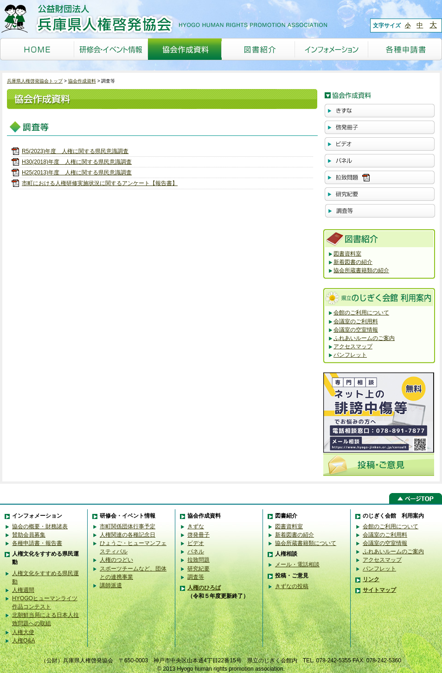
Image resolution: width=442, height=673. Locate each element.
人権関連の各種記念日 (127, 535)
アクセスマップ (352, 346)
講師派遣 (111, 585)
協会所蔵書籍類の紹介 (361, 270)
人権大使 (23, 632)
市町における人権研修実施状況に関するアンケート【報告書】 (100, 183)
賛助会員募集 (28, 535)
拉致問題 (198, 560)
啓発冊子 (198, 535)
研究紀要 (198, 568)
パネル (195, 551)
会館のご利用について (361, 312)
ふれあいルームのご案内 (364, 338)
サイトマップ (379, 590)
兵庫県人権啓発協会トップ (35, 80)
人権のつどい (116, 560)
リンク (371, 579)
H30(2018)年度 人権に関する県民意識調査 (77, 162)
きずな (195, 526)
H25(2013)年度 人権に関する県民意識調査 (77, 172)
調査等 (195, 577)
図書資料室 (347, 253)
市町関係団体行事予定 (127, 526)
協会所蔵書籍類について (305, 543)
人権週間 (23, 590)
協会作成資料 (82, 80)
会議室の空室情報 (355, 330)
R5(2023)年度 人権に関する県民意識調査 (75, 151)
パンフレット (350, 355)
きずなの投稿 (291, 586)
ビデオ (195, 543)
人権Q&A (23, 640)
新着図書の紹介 (352, 262)
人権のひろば (204, 587)
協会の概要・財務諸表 (40, 526)
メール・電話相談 (297, 564)
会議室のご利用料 (355, 321)
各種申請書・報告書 (37, 543)
